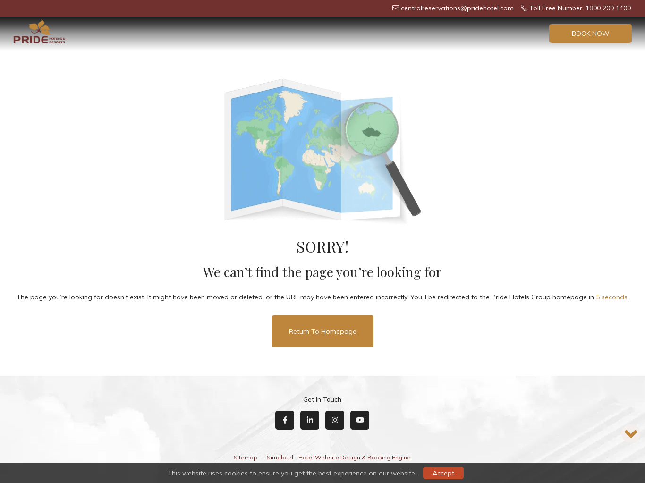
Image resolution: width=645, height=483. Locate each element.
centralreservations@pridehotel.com (453, 8)
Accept (443, 473)
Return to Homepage (322, 331)
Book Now (591, 33)
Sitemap (245, 457)
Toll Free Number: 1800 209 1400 (576, 8)
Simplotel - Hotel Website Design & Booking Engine (339, 457)
